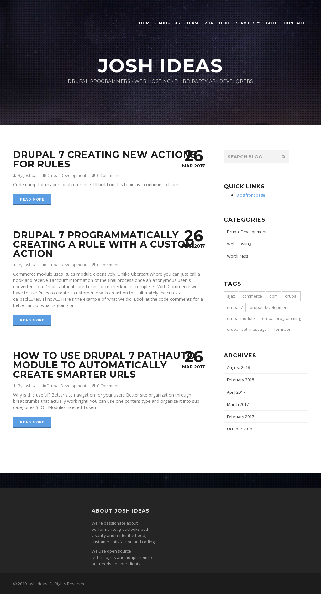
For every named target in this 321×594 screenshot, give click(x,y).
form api (282, 329)
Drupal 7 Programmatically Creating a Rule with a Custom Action (104, 244)
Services (245, 23)
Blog (272, 23)
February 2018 (240, 379)
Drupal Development (66, 175)
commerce (252, 296)
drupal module (241, 318)
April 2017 (236, 392)
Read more (32, 199)
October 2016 (239, 429)
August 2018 (238, 367)
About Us (169, 23)
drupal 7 (235, 307)
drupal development (269, 307)
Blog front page (250, 195)
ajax (231, 296)
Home (145, 23)
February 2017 (240, 416)
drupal (291, 296)
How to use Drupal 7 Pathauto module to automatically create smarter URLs (104, 365)
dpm (273, 296)
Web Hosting (239, 244)
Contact (294, 23)
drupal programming (281, 318)
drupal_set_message (247, 329)
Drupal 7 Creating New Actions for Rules (105, 159)
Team (192, 23)
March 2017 (238, 404)
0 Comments (109, 175)
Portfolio (216, 23)
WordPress (237, 256)
